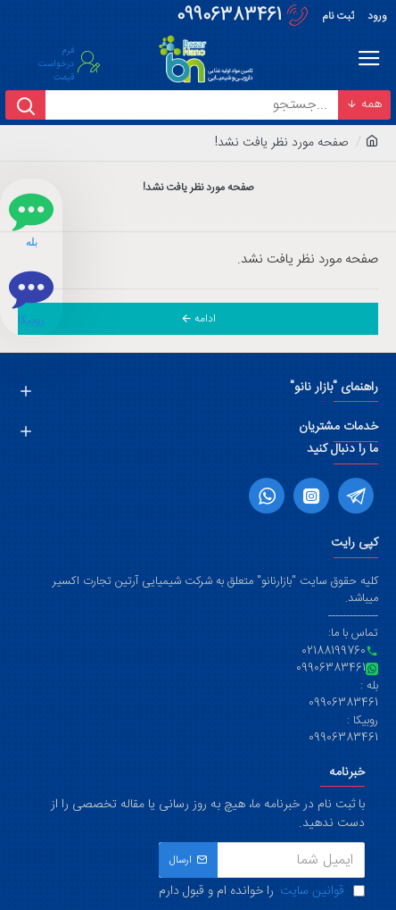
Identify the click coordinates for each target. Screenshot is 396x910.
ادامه (205, 319)
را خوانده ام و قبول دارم (262, 891)
